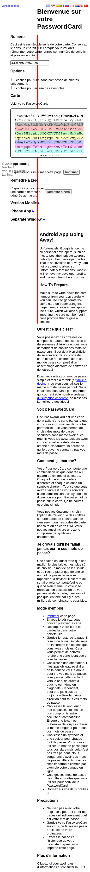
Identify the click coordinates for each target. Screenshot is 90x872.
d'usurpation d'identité (52, 398)
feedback (8, 167)
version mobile (10, 5)
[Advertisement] (16, 83)
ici (50, 863)
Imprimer (53, 616)
